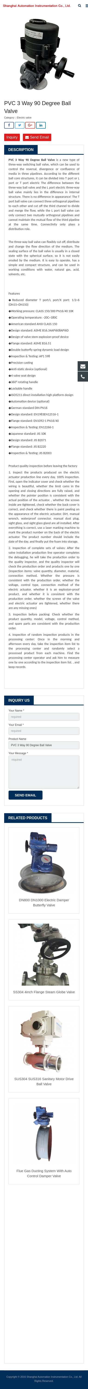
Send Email (37, 137)
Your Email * (16, 725)
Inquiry (12, 137)
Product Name (17, 739)
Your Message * (18, 753)
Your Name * (16, 710)
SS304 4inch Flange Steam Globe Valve (44, 992)
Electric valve (24, 117)
